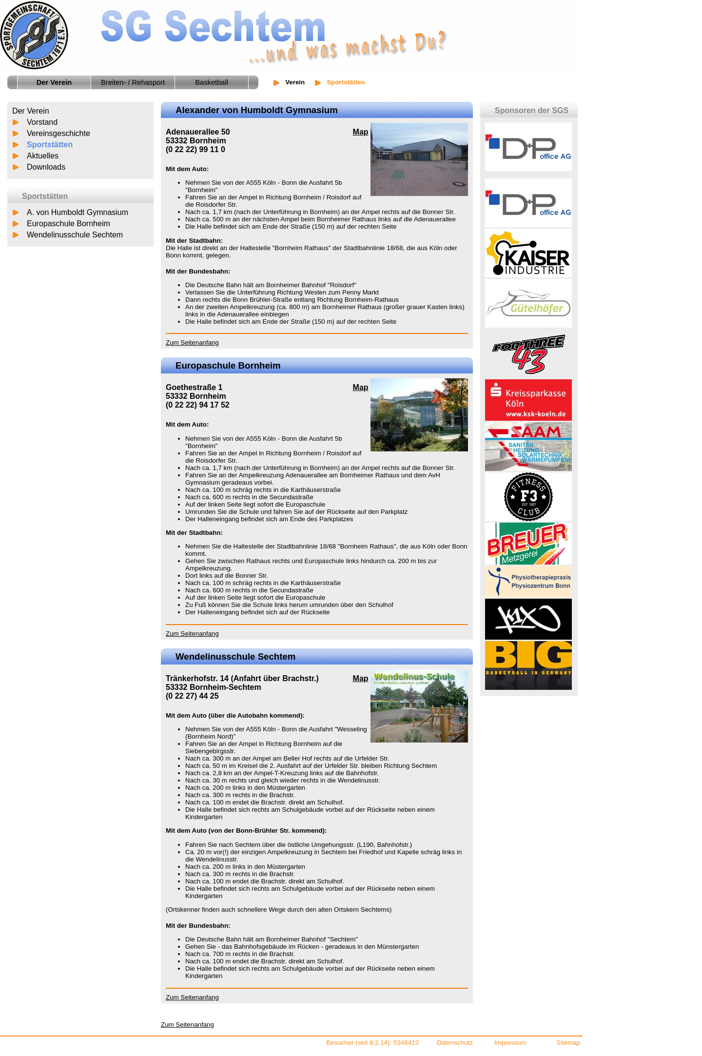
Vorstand (42, 122)
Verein (295, 82)
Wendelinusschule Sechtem (75, 235)
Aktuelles (42, 156)
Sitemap (568, 1042)
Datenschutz (455, 1042)
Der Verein (30, 111)
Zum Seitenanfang (192, 342)
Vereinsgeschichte (58, 133)
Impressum (510, 1042)
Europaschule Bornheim (68, 223)
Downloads (46, 167)
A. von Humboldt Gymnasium (77, 212)
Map (361, 132)
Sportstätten (50, 144)
